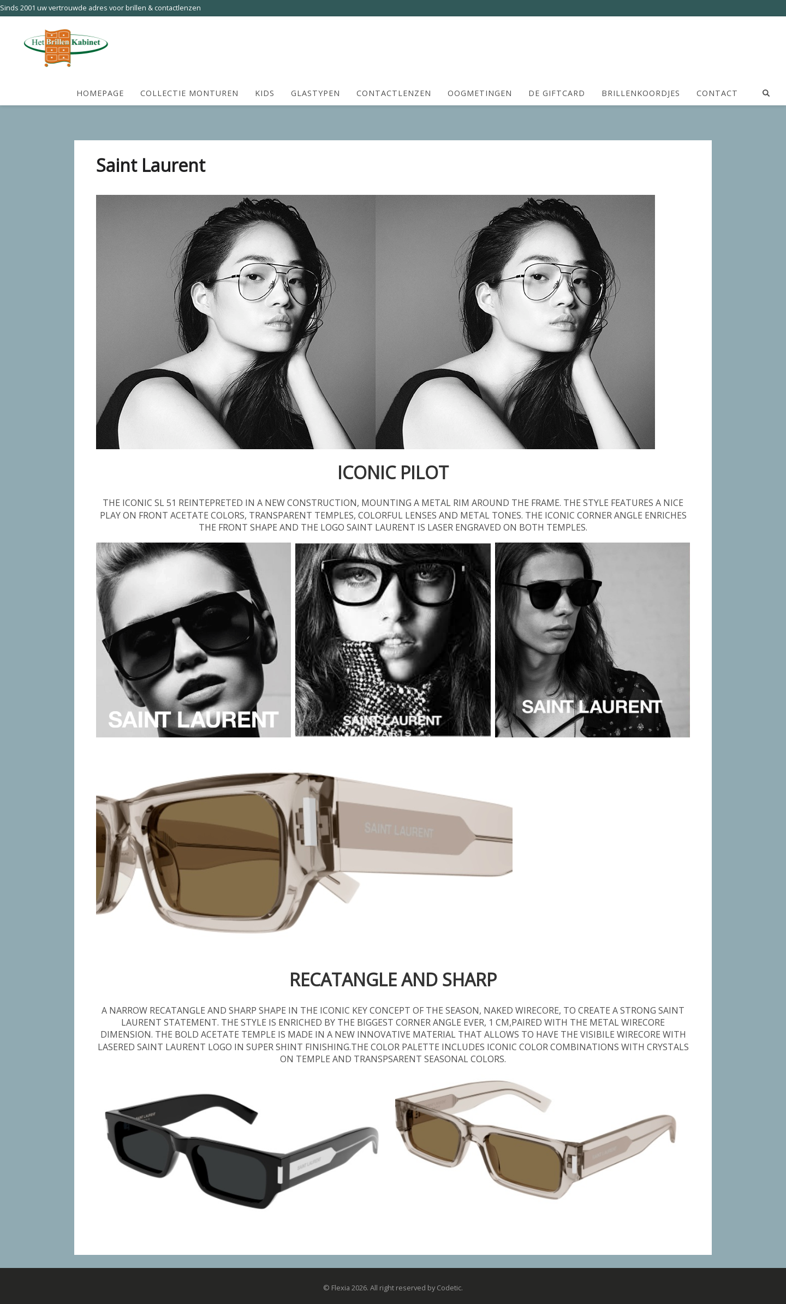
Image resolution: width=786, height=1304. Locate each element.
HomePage (100, 93)
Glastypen (315, 93)
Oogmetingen (480, 93)
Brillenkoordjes (641, 93)
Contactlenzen (393, 93)
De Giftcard (556, 93)
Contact (717, 93)
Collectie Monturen (189, 93)
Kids (265, 93)
